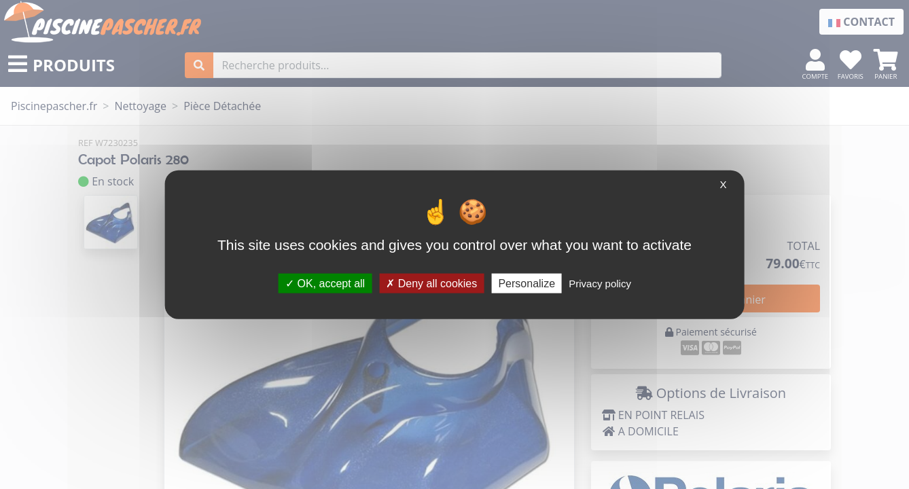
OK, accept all (325, 283)
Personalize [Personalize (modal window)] (526, 283)
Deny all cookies (431, 283)
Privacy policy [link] (600, 283)
